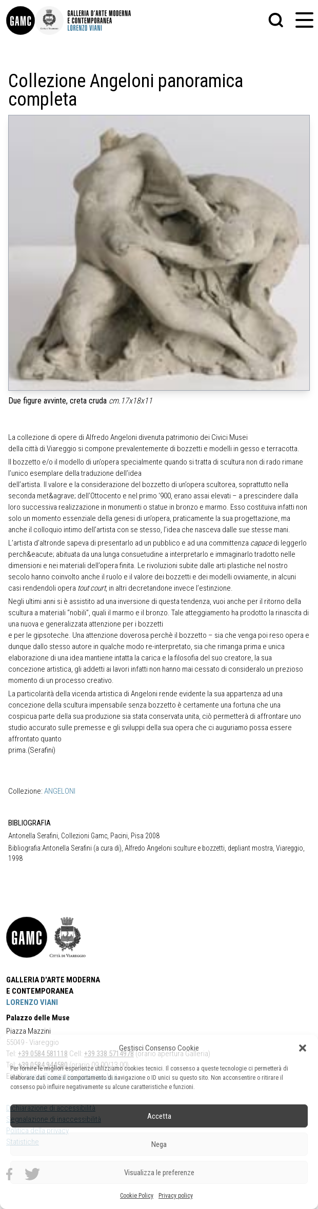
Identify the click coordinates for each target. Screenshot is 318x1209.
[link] (20, 20)
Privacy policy (175, 1195)
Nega (159, 1144)
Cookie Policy (136, 1195)
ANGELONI (59, 791)
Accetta (159, 1116)
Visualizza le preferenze (159, 1172)
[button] (302, 1048)
